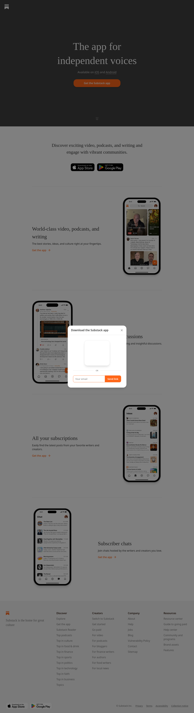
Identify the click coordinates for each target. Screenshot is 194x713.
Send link (112, 378)
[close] (121, 330)
